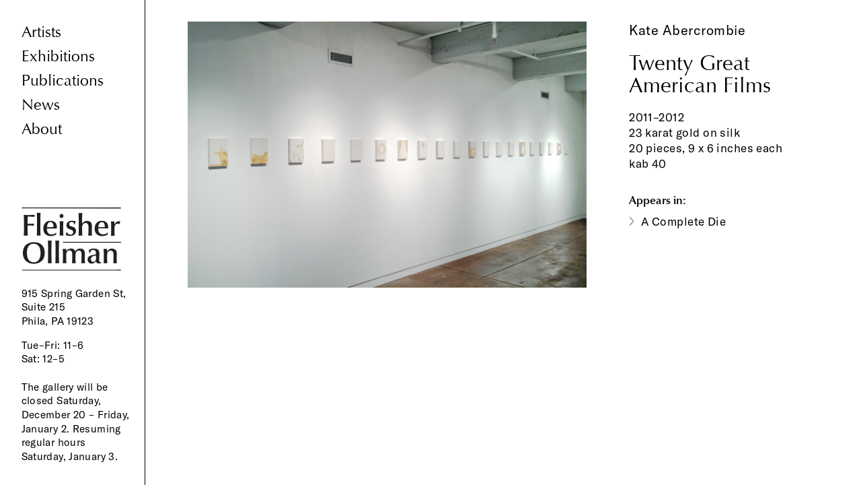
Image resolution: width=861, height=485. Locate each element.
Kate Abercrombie (687, 30)
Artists (41, 32)
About (42, 129)
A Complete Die (683, 221)
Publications (63, 80)
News (41, 105)
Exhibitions (58, 56)
